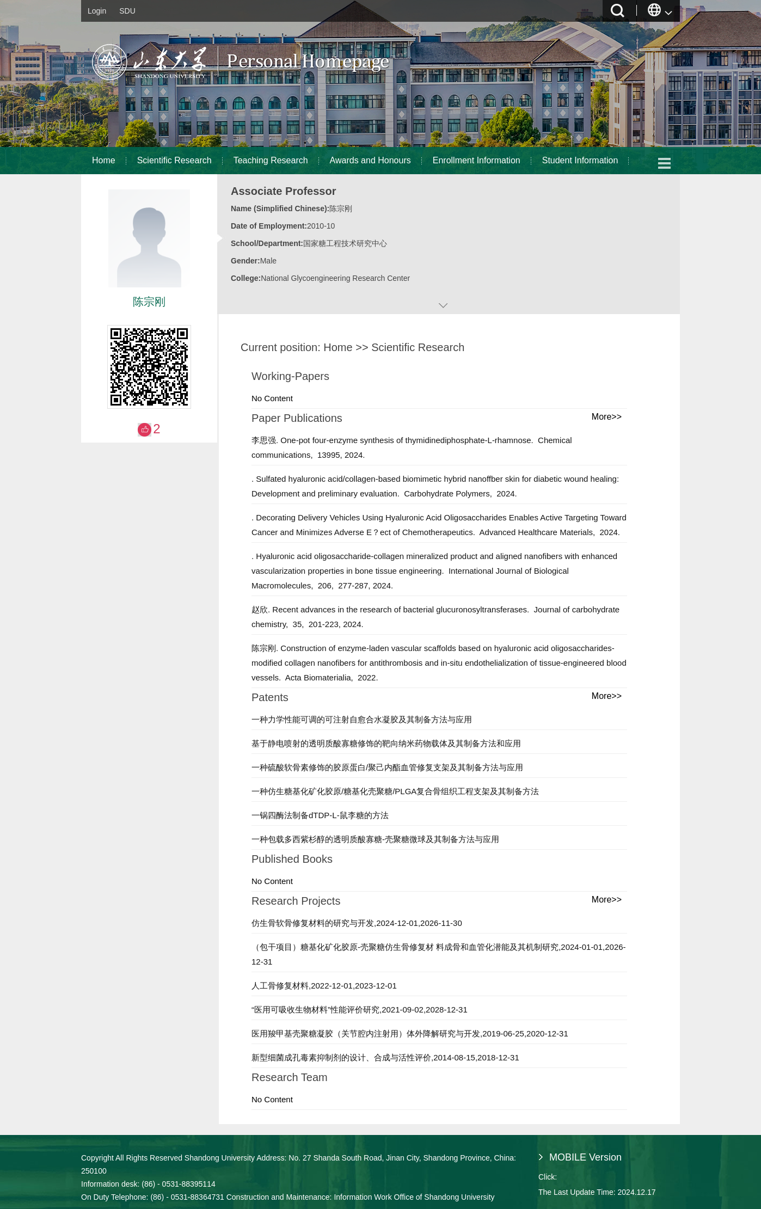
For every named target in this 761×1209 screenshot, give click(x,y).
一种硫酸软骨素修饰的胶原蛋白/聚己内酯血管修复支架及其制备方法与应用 (387, 767)
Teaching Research (271, 160)
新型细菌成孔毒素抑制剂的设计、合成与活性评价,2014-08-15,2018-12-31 (385, 1057)
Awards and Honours (370, 160)
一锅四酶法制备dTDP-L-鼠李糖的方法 (320, 815)
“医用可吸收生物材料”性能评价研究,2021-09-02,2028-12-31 (359, 1009)
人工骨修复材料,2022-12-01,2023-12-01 (324, 985)
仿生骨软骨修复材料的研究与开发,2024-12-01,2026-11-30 (356, 923)
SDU (127, 11)
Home (103, 160)
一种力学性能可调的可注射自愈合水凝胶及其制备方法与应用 (361, 719)
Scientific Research (174, 160)
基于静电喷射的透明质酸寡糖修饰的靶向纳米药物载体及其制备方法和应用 (386, 743)
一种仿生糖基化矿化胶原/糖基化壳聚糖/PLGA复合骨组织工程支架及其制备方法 (395, 791)
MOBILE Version (585, 1157)
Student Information (580, 160)
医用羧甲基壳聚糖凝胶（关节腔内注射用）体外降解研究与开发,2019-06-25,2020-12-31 (409, 1033)
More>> (607, 416)
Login (97, 11)
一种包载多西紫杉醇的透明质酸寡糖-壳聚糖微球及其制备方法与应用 (375, 839)
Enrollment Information (476, 160)
